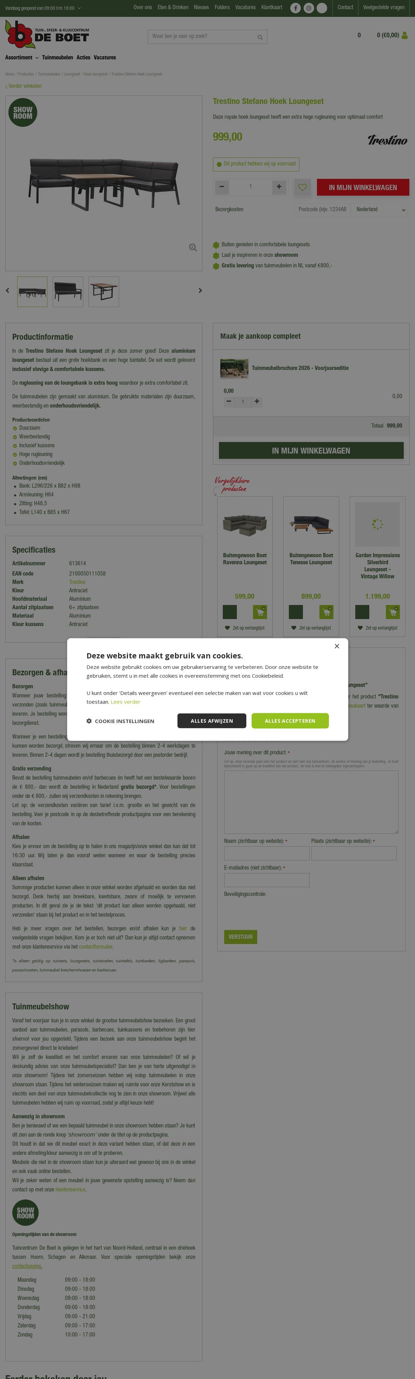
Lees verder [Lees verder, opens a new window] (126, 701)
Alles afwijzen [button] (212, 720)
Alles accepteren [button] (290, 720)
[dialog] (207, 689)
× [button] (336, 646)
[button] (120, 721)
